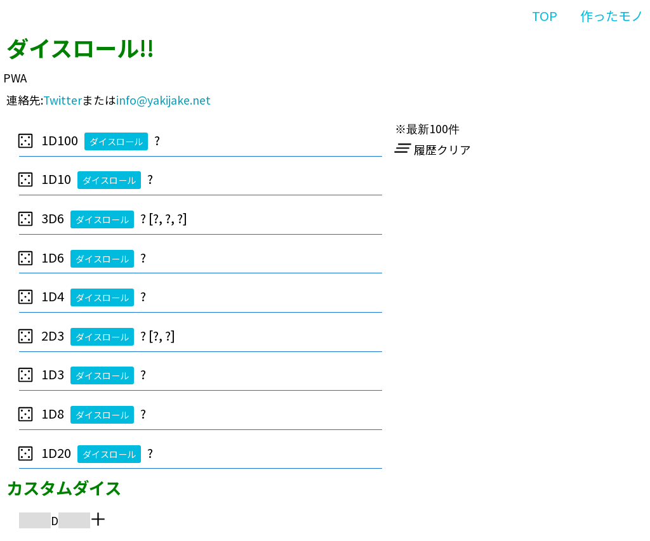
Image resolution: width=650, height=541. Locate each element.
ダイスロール (116, 141)
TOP (544, 15)
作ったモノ (612, 15)
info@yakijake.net (163, 100)
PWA (15, 78)
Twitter (62, 100)
